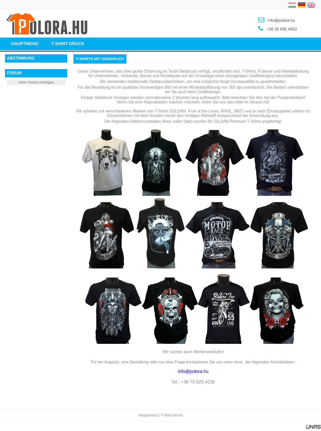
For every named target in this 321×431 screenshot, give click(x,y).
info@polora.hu (193, 371)
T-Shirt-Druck (172, 415)
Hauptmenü (148, 415)
